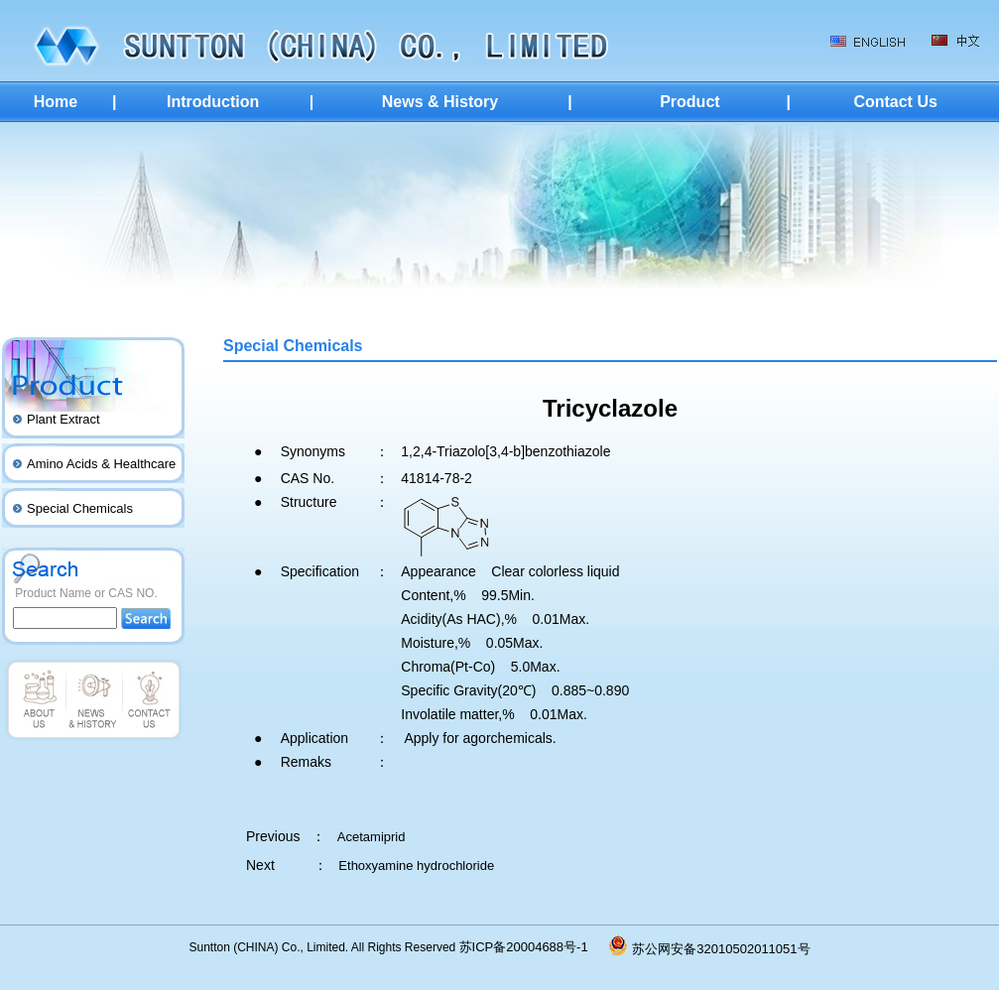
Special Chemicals (80, 508)
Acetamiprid (371, 836)
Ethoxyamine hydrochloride (416, 865)
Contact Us (895, 101)
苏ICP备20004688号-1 (534, 946)
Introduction (213, 101)
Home (55, 101)
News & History (440, 101)
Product (689, 101)
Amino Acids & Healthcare (101, 463)
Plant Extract (63, 419)
